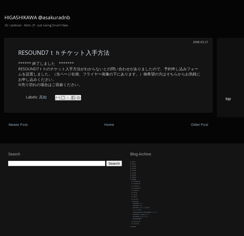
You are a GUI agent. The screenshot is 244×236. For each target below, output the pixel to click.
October (135, 186)
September (136, 188)
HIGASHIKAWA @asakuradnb (37, 17)
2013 (133, 168)
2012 (133, 170)
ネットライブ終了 (137, 210)
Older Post (199, 124)
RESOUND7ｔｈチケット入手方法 (64, 52)
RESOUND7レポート (138, 205)
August (135, 190)
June (134, 194)
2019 (133, 161)
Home (109, 124)
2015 (133, 164)
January (135, 223)
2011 (133, 173)
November (136, 183)
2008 (133, 179)
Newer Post (18, 124)
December (136, 181)
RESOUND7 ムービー (138, 203)
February (136, 221)
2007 (133, 226)
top (228, 99)
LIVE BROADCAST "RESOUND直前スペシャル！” (145, 212)
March (135, 201)
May (134, 196)
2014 (133, 166)
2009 (133, 177)
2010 (133, 175)
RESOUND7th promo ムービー (141, 216)
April (135, 199)
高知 (43, 97)
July (134, 192)
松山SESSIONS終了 (137, 218)
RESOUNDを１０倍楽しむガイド (141, 214)
